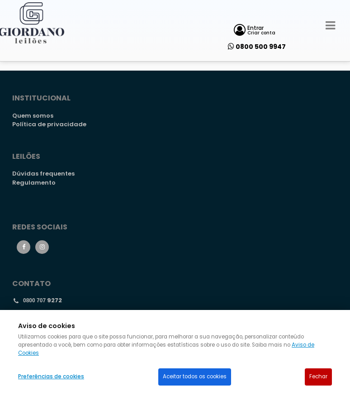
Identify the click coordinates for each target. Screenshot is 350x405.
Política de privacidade (49, 124)
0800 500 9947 (261, 46)
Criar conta (261, 32)
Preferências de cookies (51, 376)
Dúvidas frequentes (43, 173)
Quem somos (32, 115)
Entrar (255, 27)
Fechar (318, 376)
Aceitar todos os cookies (195, 376)
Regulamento (34, 182)
